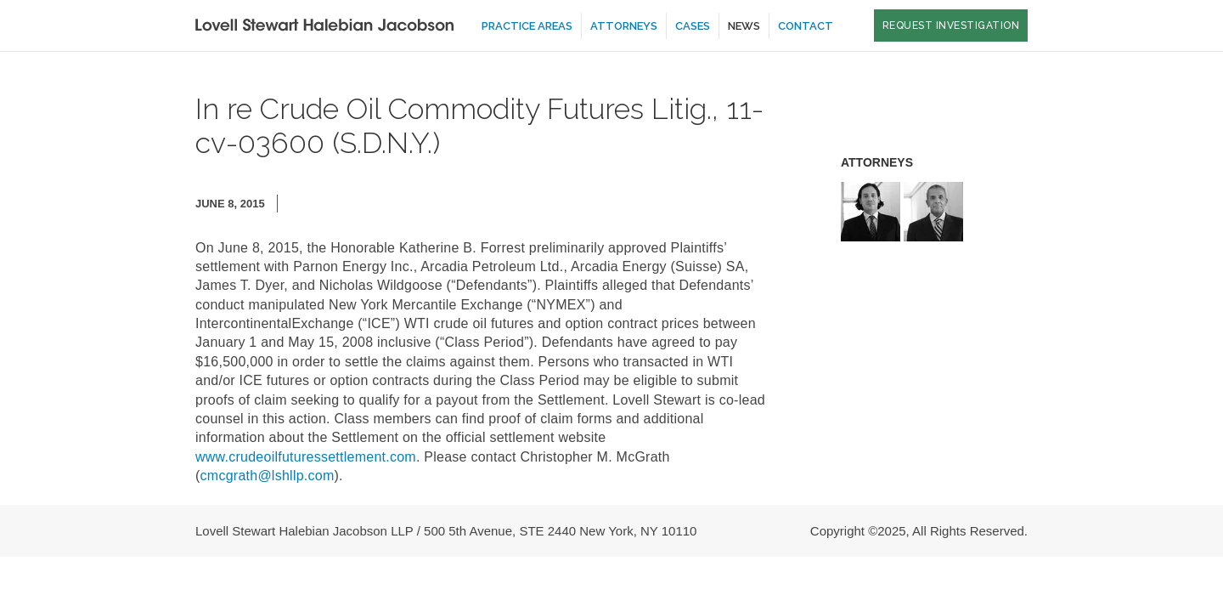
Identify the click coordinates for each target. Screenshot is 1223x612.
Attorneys (623, 26)
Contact (805, 26)
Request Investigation (951, 25)
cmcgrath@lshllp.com (267, 475)
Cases (692, 26)
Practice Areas (527, 26)
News (744, 26)
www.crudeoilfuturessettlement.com (305, 457)
